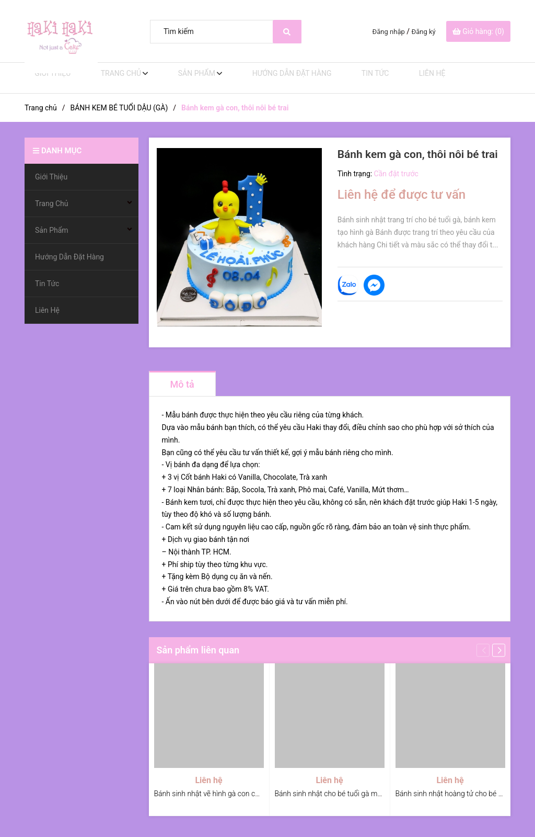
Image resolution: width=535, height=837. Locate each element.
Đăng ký (424, 32)
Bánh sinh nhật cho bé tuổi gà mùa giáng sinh (347, 793)
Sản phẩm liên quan (198, 649)
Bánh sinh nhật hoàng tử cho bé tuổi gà (458, 793)
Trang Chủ (113, 78)
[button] (498, 650)
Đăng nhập (389, 32)
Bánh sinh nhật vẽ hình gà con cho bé (213, 793)
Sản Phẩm (187, 78)
